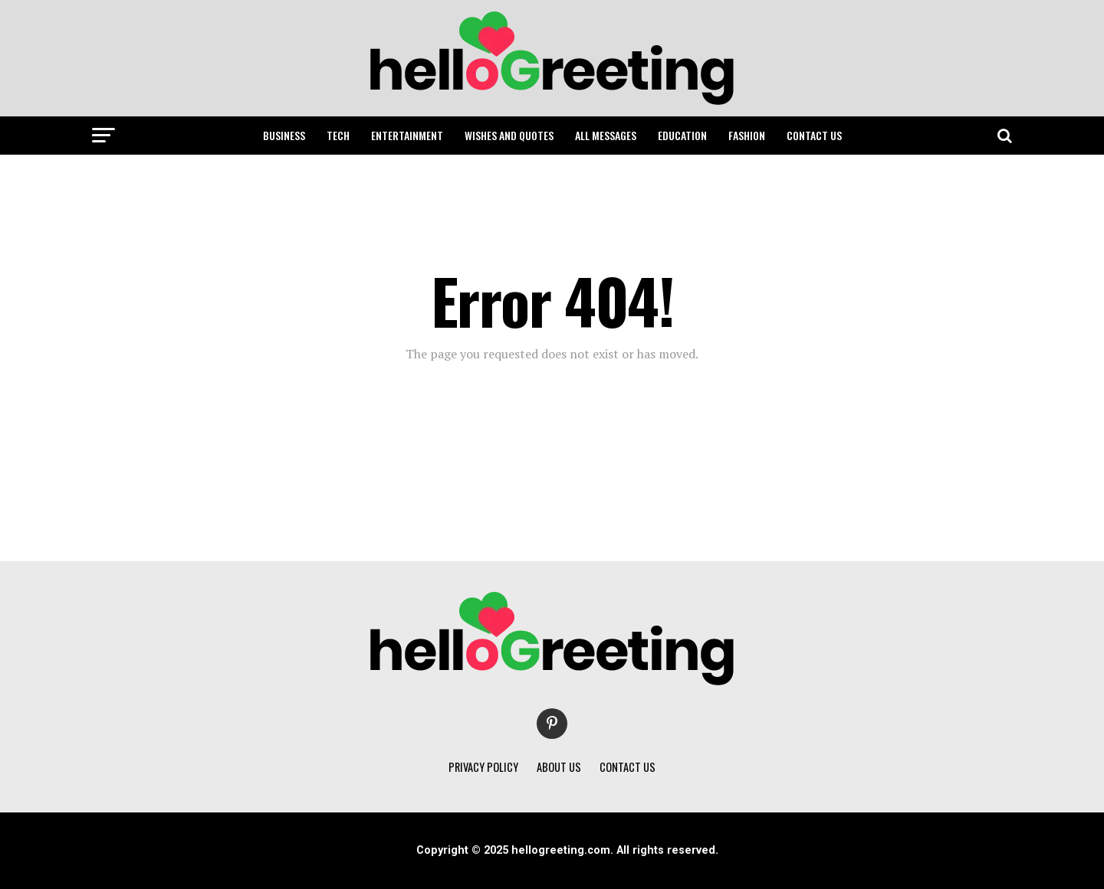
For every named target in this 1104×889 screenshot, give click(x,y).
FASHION (746, 135)
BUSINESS (284, 135)
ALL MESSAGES (605, 135)
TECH (338, 135)
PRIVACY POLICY (483, 767)
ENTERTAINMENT (407, 135)
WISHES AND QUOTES (509, 135)
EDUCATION (682, 135)
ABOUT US (559, 767)
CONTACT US (814, 135)
